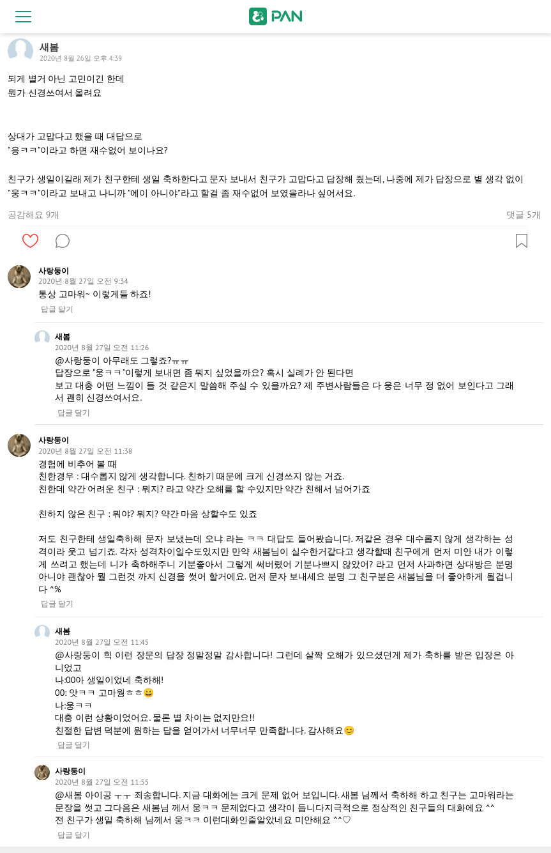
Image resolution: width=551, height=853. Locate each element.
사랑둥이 (53, 270)
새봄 (62, 336)
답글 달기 (57, 309)
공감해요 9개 (33, 214)
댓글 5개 (523, 214)
